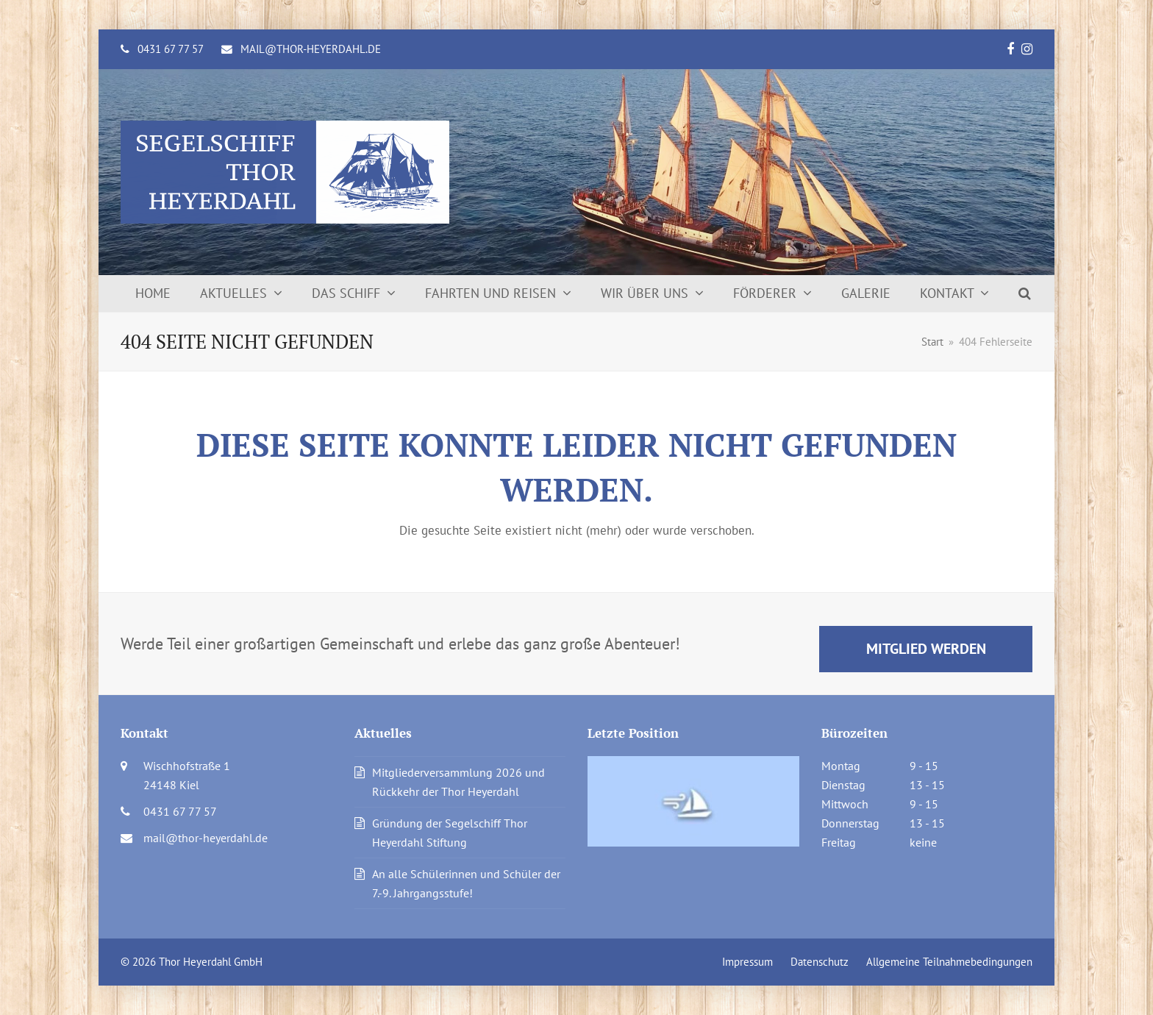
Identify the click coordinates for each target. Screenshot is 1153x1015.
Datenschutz (819, 962)
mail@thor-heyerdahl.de (310, 49)
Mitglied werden (926, 648)
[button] (1025, 293)
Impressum (747, 962)
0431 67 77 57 (171, 49)
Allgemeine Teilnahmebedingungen (949, 962)
